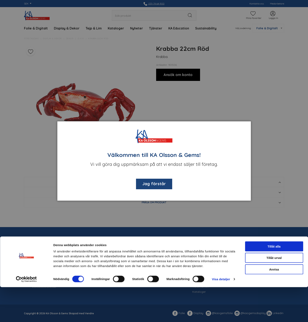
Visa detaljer (221, 314)
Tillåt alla (274, 281)
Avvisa (274, 304)
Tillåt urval (274, 293)
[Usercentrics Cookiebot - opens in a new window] (26, 314)
